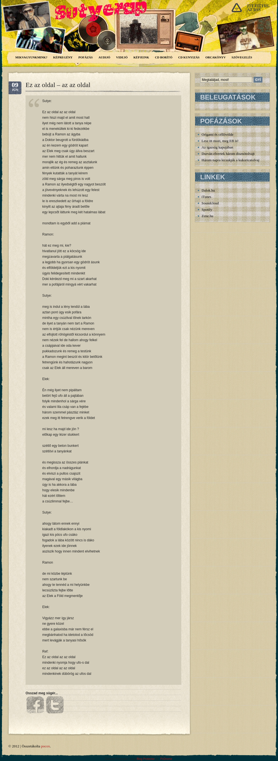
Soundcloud (210, 203)
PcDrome (166, 758)
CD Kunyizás (189, 57)
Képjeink (141, 57)
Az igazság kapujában (217, 147)
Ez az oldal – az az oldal (58, 84)
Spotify (207, 209)
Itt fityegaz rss (258, 8)
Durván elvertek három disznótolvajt (228, 154)
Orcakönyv (215, 57)
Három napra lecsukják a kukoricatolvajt (231, 160)
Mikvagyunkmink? (31, 57)
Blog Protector (146, 758)
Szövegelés (242, 57)
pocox (45, 746)
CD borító (163, 57)
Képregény (63, 57)
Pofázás (85, 57)
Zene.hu (207, 216)
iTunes (206, 197)
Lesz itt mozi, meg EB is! (220, 141)
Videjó (122, 57)
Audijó (104, 57)
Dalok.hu (208, 190)
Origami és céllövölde (218, 134)
